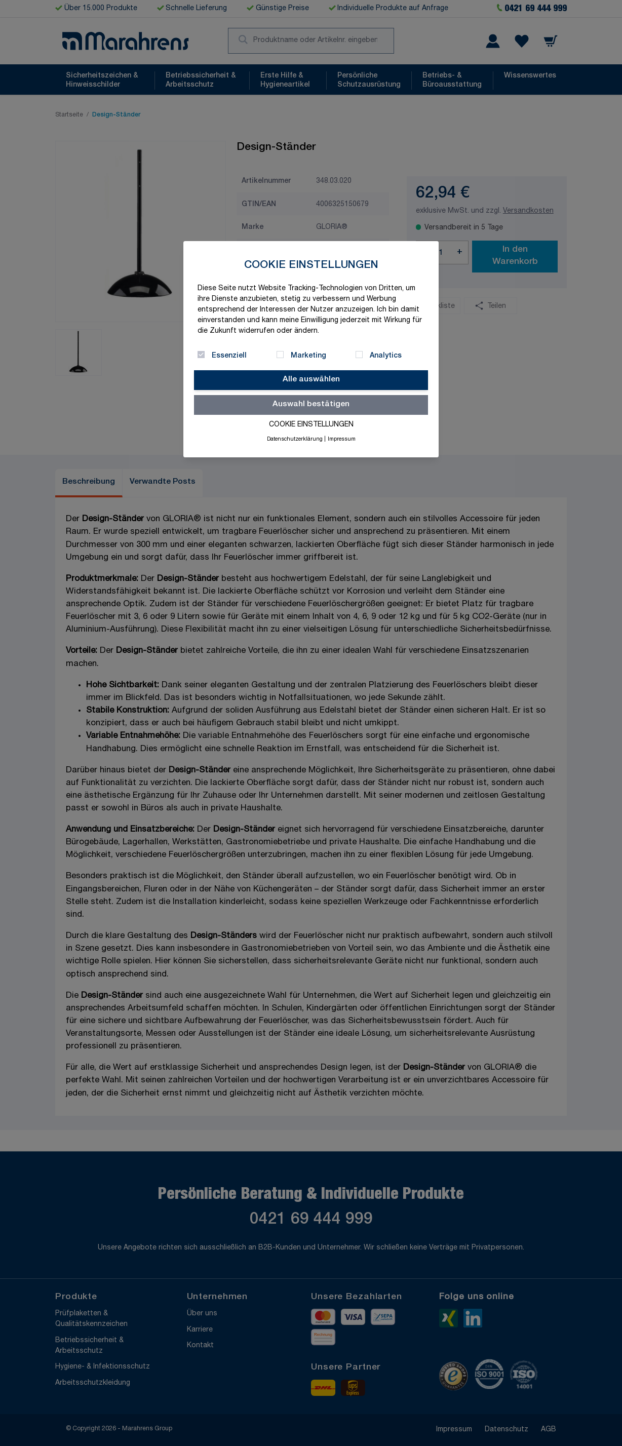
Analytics (386, 356)
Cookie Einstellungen (311, 424)
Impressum (342, 439)
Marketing (308, 356)
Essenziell (229, 356)
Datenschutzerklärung (295, 439)
